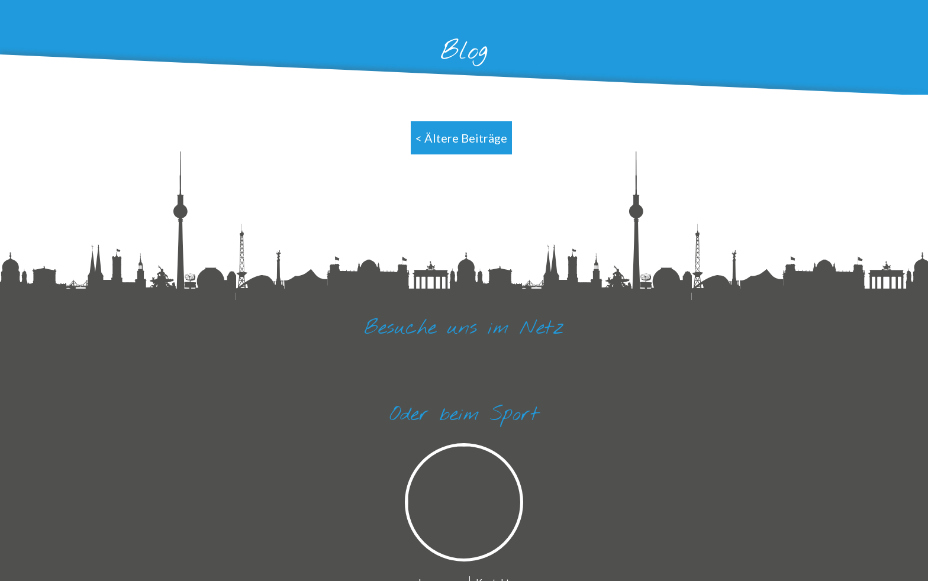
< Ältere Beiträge (461, 138)
